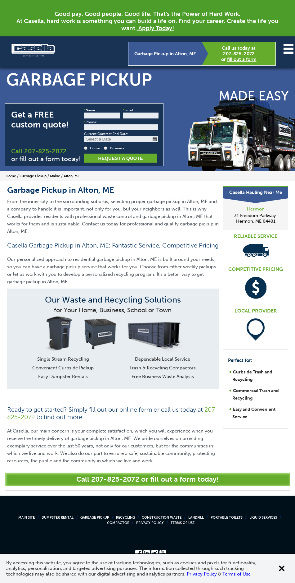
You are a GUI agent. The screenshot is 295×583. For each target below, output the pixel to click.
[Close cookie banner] (281, 568)
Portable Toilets (227, 518)
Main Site (26, 518)
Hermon (256, 209)
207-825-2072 (239, 54)
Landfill (196, 518)
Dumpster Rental (58, 518)
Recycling (125, 518)
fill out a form (242, 59)
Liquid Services (263, 518)
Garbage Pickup (94, 518)
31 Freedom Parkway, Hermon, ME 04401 (255, 218)
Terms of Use (182, 523)
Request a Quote (120, 158)
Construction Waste (161, 518)
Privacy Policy (150, 523)
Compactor (118, 523)
